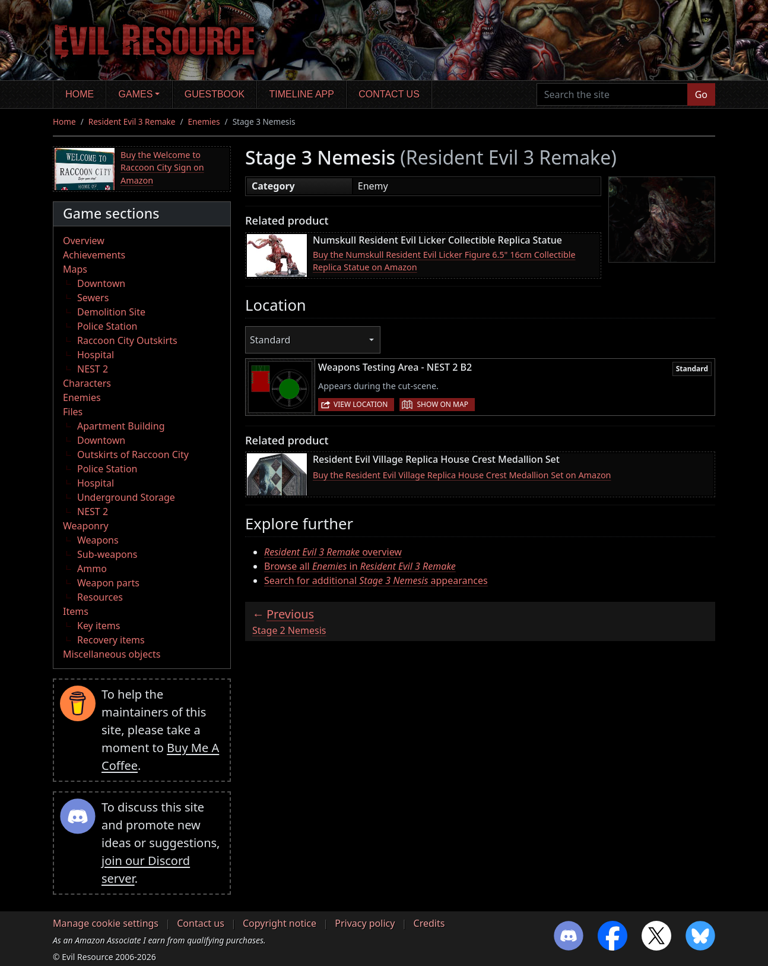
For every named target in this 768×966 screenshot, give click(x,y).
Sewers (93, 297)
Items (75, 611)
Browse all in (360, 566)
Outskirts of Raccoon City (133, 454)
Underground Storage (126, 497)
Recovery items (111, 639)
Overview (83, 240)
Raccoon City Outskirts (127, 340)
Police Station (107, 326)
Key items (98, 625)
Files (72, 411)
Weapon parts (108, 582)
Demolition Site (111, 311)
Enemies (204, 121)
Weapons (98, 540)
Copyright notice (279, 923)
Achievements (94, 254)
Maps (75, 269)
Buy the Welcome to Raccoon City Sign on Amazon (162, 167)
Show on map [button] (442, 404)
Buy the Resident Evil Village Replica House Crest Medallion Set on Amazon (462, 475)
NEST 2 (92, 368)
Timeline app (301, 94)
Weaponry (86, 525)
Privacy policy (365, 923)
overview (333, 551)
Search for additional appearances (376, 580)
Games (136, 94)
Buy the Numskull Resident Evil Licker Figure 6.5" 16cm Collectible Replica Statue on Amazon (444, 261)
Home (79, 94)
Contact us (389, 94)
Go (701, 94)
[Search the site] (612, 94)
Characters (87, 383)
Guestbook (215, 94)
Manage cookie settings (105, 923)
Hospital (95, 354)
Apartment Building (120, 426)
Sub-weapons (107, 554)
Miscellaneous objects (111, 654)
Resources (100, 597)
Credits (429, 923)
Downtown (101, 283)
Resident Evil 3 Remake (132, 121)
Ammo (92, 568)
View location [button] (361, 404)
